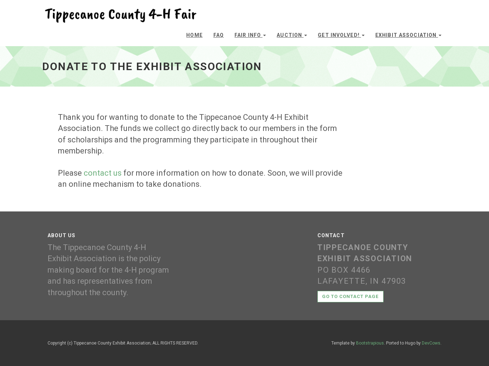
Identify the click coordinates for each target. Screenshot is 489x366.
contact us (103, 173)
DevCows (431, 343)
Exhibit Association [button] (408, 35)
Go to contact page (350, 296)
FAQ (218, 35)
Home (194, 35)
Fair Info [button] (250, 35)
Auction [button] (292, 35)
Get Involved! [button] (341, 35)
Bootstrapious (370, 343)
